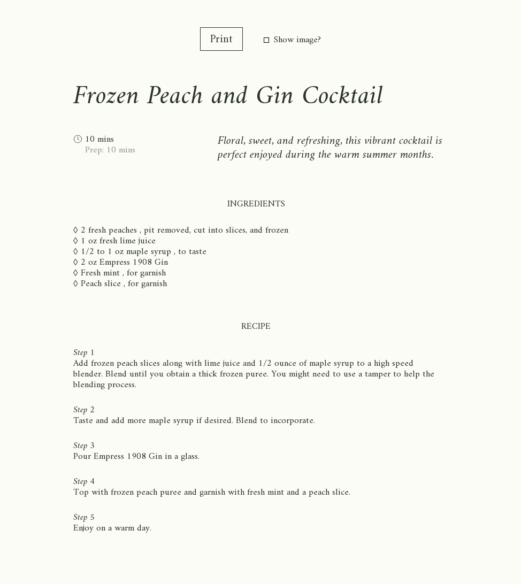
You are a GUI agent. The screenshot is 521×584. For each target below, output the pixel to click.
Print (221, 39)
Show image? (292, 40)
